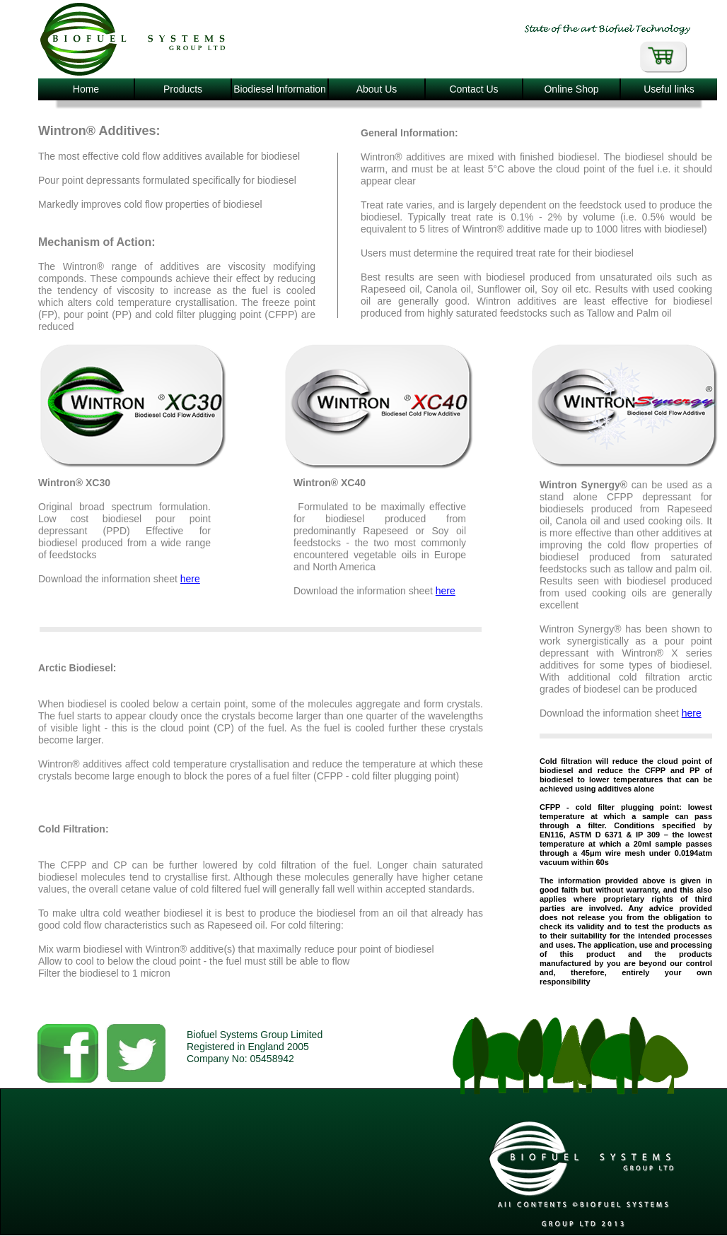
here (190, 578)
